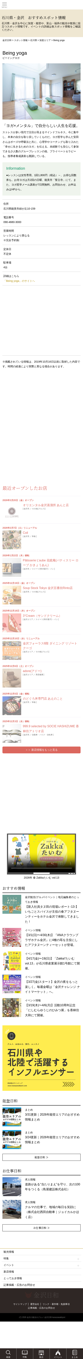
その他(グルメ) (38, 509)
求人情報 (52, 1184)
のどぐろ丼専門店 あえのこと (43, 698)
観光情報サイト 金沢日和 (41, 4)
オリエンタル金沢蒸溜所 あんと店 (46, 505)
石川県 (33, 40)
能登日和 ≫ (41, 1157)
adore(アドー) (32, 671)
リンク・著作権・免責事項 (56, 1304)
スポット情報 (21, 40)
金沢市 (26, 509)
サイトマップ (20, 1304)
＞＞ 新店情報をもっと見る (41, 749)
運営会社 (34, 1304)
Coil (25, 532)
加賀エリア (45, 40)
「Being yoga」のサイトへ (19, 280)
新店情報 (9, 1271)
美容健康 (39, 675)
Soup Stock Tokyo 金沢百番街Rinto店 (48, 588)
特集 (41, 1258)
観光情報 (9, 1251)
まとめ (52, 1114)
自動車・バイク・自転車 (42, 735)
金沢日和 (6, 40)
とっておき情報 (13, 1278)
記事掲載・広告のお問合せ (19, 1284)
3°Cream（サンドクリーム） (42, 615)
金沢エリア (28, 619)
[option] (41, 1058)
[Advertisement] (30, 402)
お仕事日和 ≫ (41, 1228)
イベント (41, 1265)
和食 (34, 536)
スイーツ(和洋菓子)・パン (43, 569)
